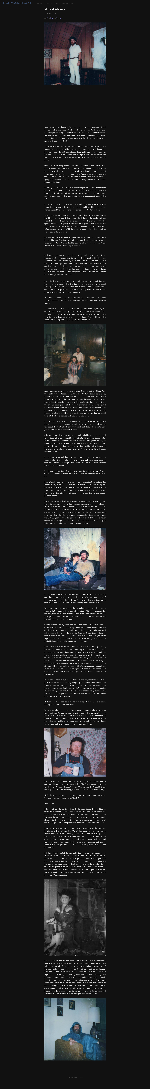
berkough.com (45, 6)
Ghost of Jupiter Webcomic (118, 7)
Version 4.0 (94, 7)
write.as (79, 1082)
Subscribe (103, 7)
